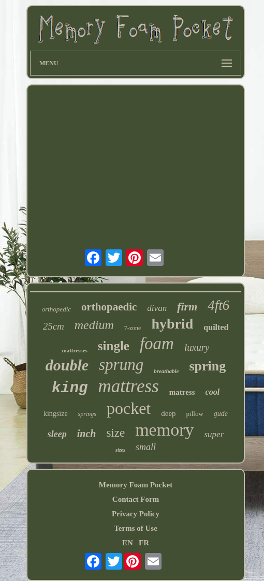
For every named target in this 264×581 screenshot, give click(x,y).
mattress (128, 386)
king (70, 388)
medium (94, 325)
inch (86, 433)
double (67, 365)
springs (87, 414)
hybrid (172, 324)
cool (213, 392)
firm (187, 306)
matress (182, 392)
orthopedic (56, 309)
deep (168, 413)
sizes (120, 450)
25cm (53, 326)
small (146, 447)
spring (207, 366)
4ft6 (218, 305)
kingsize (55, 414)
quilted (215, 327)
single (113, 346)
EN (127, 543)
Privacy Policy (135, 514)
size (115, 432)
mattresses (74, 350)
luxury (197, 347)
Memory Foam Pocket (135, 485)
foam (157, 343)
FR (144, 543)
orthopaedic (109, 307)
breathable (166, 371)
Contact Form (135, 499)
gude (221, 414)
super (214, 434)
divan (157, 308)
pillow (194, 414)
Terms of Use (135, 528)
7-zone (132, 328)
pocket (129, 408)
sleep (57, 434)
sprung (121, 364)
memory (164, 429)
